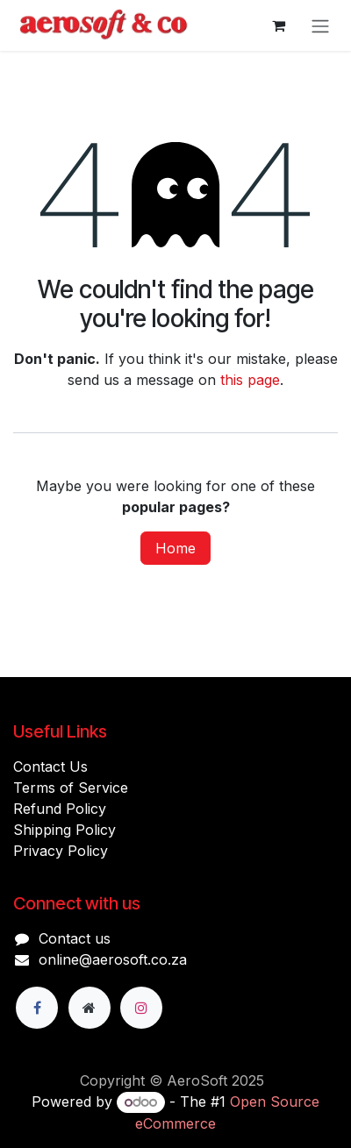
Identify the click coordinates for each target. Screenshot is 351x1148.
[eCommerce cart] (278, 25)
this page (250, 380)
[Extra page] (89, 1008)
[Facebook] (37, 1008)
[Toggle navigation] (320, 25)
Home (175, 548)
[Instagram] (141, 1008)
